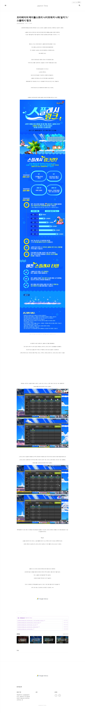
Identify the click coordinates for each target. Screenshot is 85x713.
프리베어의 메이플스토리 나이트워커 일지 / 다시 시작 (26, 629)
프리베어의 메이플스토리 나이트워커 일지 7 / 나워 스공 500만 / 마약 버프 (30, 625)
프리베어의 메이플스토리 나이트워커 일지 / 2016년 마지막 (27, 631)
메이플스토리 (22, 622)
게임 (18, 622)
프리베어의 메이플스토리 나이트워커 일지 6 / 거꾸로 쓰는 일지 (28, 627)
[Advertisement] (42, 366)
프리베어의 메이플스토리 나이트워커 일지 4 (25, 633)
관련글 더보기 (65, 638)
